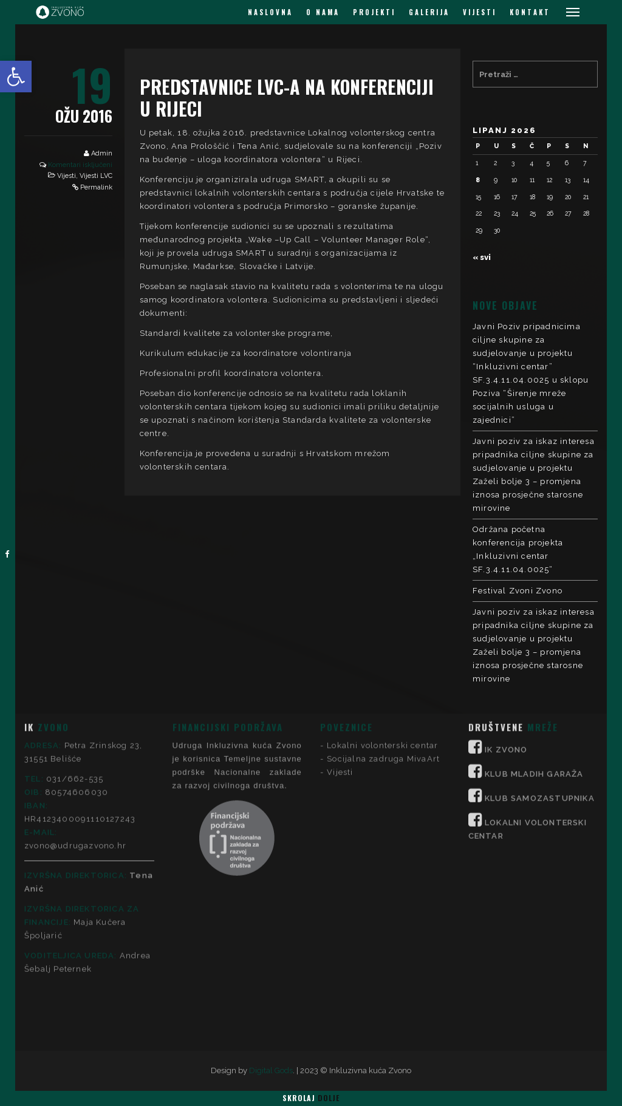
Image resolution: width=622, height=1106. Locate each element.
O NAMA (323, 12)
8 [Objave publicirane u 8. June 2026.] (478, 179)
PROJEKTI (374, 12)
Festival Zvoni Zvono (517, 590)
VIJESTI (479, 12)
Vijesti (66, 176)
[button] (16, 76)
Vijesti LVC (96, 176)
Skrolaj (311, 1098)
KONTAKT (530, 12)
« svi (482, 257)
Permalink (96, 187)
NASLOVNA (270, 12)
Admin (101, 153)
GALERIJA (429, 12)
